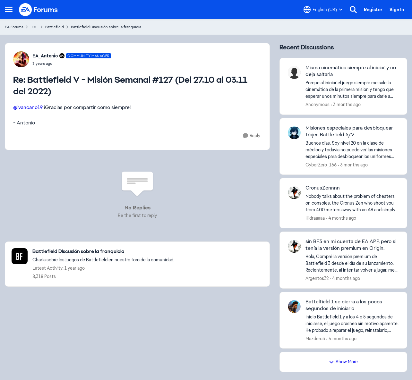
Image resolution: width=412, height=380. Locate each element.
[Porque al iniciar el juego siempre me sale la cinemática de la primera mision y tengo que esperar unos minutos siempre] (352, 90)
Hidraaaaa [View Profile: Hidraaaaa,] (315, 218)
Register (373, 10)
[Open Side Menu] (9, 9)
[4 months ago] (341, 218)
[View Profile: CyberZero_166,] (294, 132)
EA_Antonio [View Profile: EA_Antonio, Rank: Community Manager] (45, 56)
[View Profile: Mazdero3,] (294, 306)
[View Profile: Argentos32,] (294, 246)
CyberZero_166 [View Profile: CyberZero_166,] (321, 164)
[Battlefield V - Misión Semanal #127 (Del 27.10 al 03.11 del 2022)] (71, 63)
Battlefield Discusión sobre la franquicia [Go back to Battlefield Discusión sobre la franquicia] (106, 27)
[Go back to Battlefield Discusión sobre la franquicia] (103, 251)
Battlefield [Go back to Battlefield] (54, 27)
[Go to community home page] (38, 9)
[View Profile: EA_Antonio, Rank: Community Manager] (21, 59)
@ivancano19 (28, 107)
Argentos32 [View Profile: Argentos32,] (317, 278)
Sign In (397, 10)
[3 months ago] (346, 104)
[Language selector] (323, 9)
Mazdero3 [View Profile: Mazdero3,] (315, 338)
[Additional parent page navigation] (34, 26)
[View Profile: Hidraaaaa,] (294, 192)
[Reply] (252, 135)
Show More (343, 362)
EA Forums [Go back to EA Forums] (14, 27)
